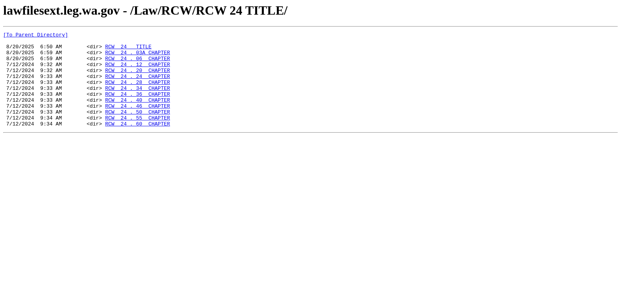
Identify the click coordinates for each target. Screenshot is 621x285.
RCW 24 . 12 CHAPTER (137, 71)
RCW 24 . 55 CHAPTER (137, 135)
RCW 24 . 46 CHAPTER (137, 121)
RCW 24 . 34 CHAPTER (137, 99)
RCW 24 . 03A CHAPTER (137, 57)
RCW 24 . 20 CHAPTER (137, 78)
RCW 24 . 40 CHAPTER (137, 114)
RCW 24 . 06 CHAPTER (137, 64)
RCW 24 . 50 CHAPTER (137, 128)
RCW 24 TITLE (128, 49)
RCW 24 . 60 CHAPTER (137, 142)
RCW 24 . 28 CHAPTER (137, 92)
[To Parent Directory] (35, 35)
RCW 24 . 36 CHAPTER (137, 106)
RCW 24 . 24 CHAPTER (137, 85)
